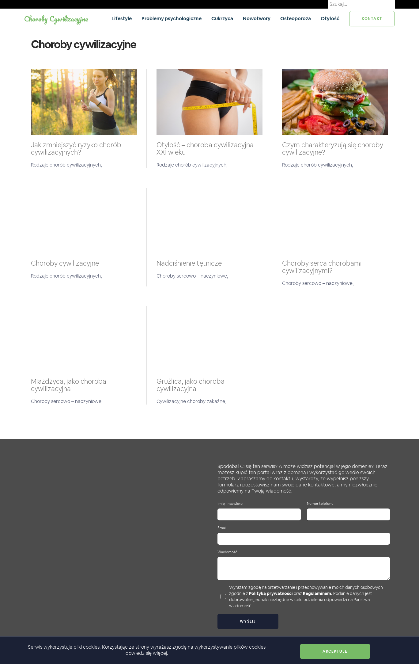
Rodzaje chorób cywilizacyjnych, (66, 165)
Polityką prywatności (271, 593)
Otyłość (330, 18)
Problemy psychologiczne (172, 18)
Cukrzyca (222, 18)
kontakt (372, 18)
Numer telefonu (320, 503)
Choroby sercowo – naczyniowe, (192, 276)
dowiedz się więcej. (147, 653)
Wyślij (248, 621)
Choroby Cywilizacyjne (56, 19)
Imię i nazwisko (230, 503)
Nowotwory (256, 18)
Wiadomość (227, 552)
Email (222, 528)
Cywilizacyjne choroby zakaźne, (191, 401)
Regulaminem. (317, 593)
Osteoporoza (295, 18)
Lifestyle (121, 18)
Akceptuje (335, 651)
